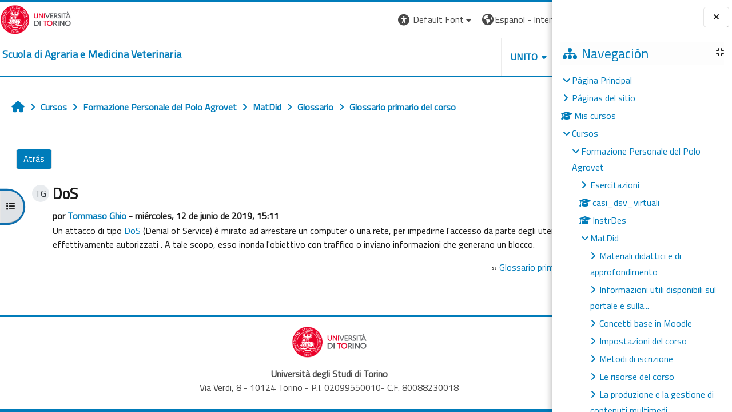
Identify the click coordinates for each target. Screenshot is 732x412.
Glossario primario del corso (454, 281)
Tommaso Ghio (94, 216)
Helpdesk (483, 57)
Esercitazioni (614, 185)
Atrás (34, 158)
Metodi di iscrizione (636, 359)
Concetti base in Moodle (645, 323)
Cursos (585, 133)
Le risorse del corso (636, 376)
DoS (130, 230)
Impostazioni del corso (643, 341)
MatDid (604, 238)
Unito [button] (418, 57)
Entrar (531, 19)
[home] (91, 54)
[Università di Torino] (35, 18)
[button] (329, 20)
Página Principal (602, 80)
